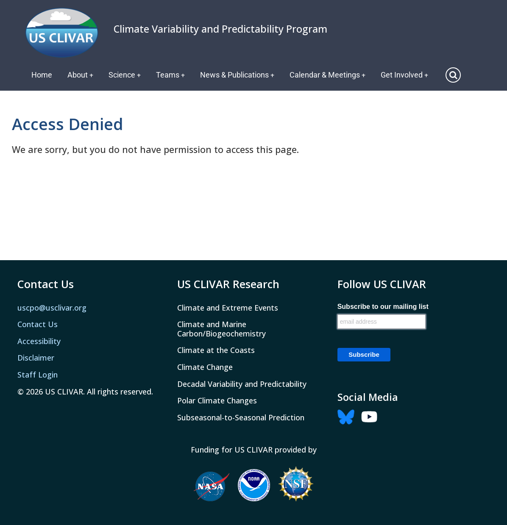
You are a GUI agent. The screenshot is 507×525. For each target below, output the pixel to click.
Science (125, 74)
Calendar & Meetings (329, 74)
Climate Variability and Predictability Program (220, 29)
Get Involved (407, 74)
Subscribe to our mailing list (383, 306)
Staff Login (37, 374)
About (80, 74)
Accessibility (39, 341)
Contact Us (37, 324)
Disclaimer (35, 358)
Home (41, 74)
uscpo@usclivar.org (51, 307)
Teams (171, 74)
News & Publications (238, 74)
